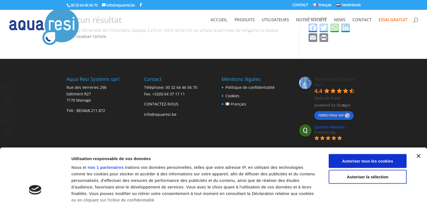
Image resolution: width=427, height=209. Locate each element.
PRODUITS (244, 20)
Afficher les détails (89, 198)
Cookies (232, 95)
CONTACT (300, 5)
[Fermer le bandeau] (418, 116)
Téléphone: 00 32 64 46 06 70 (170, 87)
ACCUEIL (219, 20)
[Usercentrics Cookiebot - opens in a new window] (35, 198)
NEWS (339, 20)
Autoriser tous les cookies (367, 121)
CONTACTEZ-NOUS (161, 104)
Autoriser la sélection (368, 137)
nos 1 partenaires (106, 127)
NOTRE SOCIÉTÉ (311, 20)
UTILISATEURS (275, 20)
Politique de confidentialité (249, 87)
